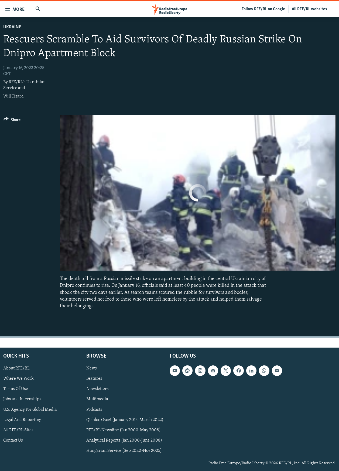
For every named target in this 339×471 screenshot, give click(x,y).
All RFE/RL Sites (18, 430)
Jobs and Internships (22, 399)
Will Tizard (13, 96)
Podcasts (94, 410)
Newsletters (97, 389)
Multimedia (97, 399)
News (91, 368)
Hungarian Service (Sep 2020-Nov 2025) (124, 451)
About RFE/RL (16, 368)
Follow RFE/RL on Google (263, 9)
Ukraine (12, 27)
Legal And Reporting (22, 420)
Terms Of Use (15, 389)
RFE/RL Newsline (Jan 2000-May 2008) (123, 430)
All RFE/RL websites (309, 9)
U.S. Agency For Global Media (30, 410)
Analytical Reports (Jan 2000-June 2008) (124, 440)
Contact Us (13, 440)
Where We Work (18, 379)
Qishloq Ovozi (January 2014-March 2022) (124, 420)
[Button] (12, 120)
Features (94, 379)
